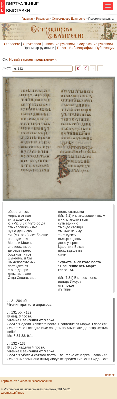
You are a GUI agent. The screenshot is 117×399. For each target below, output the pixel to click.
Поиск (62, 48)
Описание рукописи (59, 44)
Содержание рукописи (95, 44)
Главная (27, 18)
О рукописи (32, 44)
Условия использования (36, 381)
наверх (110, 375)
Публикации (105, 48)
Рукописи (42, 18)
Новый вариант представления (33, 59)
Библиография (81, 48)
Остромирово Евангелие (68, 18)
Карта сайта (9, 381)
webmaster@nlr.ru (13, 392)
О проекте (12, 44)
